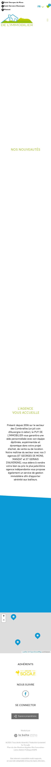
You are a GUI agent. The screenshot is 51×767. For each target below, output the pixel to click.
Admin (21, 750)
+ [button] (4, 616)
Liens (16, 750)
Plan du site (11, 747)
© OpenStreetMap (35, 652)
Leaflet (24, 652)
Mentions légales (24, 747)
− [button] (4, 620)
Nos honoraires (38, 747)
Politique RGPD (31, 750)
